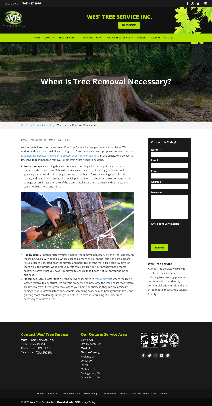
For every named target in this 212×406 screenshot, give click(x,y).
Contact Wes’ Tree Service (44, 333)
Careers (142, 37)
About (48, 37)
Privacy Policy (87, 401)
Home (37, 37)
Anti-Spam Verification (166, 223)
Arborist (124, 392)
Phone (156, 170)
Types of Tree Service (117, 37)
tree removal (102, 278)
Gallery (155, 37)
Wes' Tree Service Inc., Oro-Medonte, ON (54, 401)
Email (156, 159)
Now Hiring (137, 24)
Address (157, 181)
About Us (52, 392)
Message (157, 192)
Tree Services (67, 37)
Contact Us (166, 392)
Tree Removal (109, 392)
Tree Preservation (70, 392)
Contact (169, 37)
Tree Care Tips (90, 37)
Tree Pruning (91, 392)
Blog (67, 139)
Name (156, 149)
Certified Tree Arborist (144, 392)
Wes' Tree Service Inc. (35, 139)
